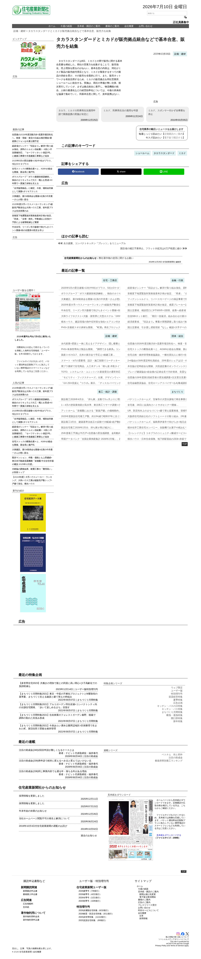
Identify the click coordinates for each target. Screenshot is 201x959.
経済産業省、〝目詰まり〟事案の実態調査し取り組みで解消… (160, 321)
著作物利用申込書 (31, 920)
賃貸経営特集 (176, 697)
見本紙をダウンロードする (169, 835)
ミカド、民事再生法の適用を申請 (120, 110)
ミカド (182, 153)
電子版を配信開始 (147, 897)
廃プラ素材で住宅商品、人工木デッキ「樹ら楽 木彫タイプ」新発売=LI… (99, 366)
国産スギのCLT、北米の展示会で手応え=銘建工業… (88, 355)
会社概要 (129, 26)
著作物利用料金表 (31, 916)
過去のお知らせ (89, 835)
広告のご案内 (144, 902)
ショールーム (142, 153)
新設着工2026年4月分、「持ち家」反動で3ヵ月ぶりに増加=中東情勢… (98, 399)
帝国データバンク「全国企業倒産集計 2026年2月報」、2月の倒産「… (97, 439)
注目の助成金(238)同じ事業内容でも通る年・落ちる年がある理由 (53, 771)
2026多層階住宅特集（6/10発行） (94, 910)
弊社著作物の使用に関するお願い (116, 258)
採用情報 (143, 918)
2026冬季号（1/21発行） (90, 898)
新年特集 (178, 721)
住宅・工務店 (110, 280)
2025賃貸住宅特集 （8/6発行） (93, 920)
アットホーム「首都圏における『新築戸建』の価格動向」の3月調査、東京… (101, 410)
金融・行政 (177, 280)
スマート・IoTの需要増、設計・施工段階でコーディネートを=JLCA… (97, 360)
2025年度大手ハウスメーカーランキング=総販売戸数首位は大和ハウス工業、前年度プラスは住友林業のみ (32, 207)
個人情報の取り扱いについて (177, 937)
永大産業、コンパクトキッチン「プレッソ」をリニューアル (94, 243)
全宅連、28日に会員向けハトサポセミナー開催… (153, 405)
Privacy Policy (161, 946)
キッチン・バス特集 (172, 709)
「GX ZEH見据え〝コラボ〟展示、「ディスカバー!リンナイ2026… (96, 383)
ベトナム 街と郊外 (172, 754)
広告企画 (178, 703)
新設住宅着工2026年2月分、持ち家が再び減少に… (87, 427)
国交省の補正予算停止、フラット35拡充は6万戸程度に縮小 (151, 248)
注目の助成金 (91, 756)
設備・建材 (19, 31)
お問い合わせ (146, 26)
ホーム (51, 26)
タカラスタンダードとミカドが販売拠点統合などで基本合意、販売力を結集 (69, 31)
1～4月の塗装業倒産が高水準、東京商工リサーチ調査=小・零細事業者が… (100, 405)
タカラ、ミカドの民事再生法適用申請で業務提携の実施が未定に (76, 112)
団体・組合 (177, 336)
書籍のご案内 (112, 26)
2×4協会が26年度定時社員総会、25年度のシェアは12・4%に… (160, 360)
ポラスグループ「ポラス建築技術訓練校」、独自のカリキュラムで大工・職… (101, 293)
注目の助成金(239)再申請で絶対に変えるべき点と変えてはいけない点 (55, 760)
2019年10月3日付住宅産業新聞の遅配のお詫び (43, 826)
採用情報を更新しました (31, 796)
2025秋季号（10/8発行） (90, 901)
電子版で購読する (173, 137)
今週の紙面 (66, 26)
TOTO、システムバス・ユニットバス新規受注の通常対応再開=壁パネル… (99, 372)
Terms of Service (177, 946)
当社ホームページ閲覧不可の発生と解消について (44, 818)
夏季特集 (178, 700)
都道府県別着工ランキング (169, 760)
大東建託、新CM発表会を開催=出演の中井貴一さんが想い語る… (94, 299)
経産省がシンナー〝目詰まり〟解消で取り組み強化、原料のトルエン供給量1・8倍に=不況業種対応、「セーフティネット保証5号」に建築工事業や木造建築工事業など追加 (32, 150)
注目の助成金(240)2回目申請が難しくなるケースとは (46, 750)
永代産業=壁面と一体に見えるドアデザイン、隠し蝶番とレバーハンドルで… (101, 343)
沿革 (141, 916)
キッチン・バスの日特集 (170, 706)
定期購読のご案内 (173, 134)
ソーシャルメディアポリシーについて (173, 939)
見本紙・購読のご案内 (88, 26)
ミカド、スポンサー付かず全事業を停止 (166, 112)
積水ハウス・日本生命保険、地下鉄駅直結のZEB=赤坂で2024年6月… (164, 439)
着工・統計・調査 (107, 392)
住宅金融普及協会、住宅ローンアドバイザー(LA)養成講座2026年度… (163, 383)
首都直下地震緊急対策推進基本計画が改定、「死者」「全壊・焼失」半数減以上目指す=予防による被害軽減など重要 (32, 219)
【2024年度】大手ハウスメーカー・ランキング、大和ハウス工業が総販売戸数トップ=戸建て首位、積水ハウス (32, 480)
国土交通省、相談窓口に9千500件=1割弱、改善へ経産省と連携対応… (164, 310)
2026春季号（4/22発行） (90, 894)
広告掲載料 (28, 904)
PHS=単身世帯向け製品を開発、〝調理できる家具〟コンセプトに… (96, 349)
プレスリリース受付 (147, 905)
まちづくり (177, 392)
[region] (156, 78)
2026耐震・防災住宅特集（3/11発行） (96, 914)
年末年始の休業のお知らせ (33, 811)
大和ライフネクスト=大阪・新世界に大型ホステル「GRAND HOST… (97, 316)
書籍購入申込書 (30, 894)
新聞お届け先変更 (147, 894)
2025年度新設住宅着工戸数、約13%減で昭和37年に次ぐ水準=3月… (96, 416)
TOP (184, 444)
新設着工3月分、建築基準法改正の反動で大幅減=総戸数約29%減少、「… (99, 422)
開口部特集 (177, 718)
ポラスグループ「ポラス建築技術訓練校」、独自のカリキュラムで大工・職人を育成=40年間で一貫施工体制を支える (32, 180)
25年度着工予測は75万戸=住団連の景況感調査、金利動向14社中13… (97, 433)
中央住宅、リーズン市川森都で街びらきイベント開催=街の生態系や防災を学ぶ (32, 228)
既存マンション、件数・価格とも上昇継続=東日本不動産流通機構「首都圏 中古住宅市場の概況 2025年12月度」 (33, 461)
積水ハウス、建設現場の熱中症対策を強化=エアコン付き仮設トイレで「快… (101, 321)
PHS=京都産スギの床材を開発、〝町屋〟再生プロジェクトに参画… (96, 327)
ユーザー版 (80, 689)
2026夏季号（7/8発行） (89, 891)
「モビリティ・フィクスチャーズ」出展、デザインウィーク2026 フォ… (98, 377)
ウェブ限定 (177, 687)
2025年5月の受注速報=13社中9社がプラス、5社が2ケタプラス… (94, 288)
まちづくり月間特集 (87, 700)
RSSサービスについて (148, 910)
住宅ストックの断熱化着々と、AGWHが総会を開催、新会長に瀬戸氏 (32, 170)
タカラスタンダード (164, 153)
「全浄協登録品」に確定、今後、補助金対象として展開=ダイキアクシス (32, 189)
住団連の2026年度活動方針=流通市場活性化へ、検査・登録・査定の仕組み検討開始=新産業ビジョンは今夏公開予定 (32, 138)
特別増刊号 (92, 689)
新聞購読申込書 (30, 891)
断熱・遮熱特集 (174, 715)
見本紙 (26, 907)
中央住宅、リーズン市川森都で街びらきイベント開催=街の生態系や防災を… (101, 310)
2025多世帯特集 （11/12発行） (93, 917)
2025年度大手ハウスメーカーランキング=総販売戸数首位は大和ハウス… (99, 304)
